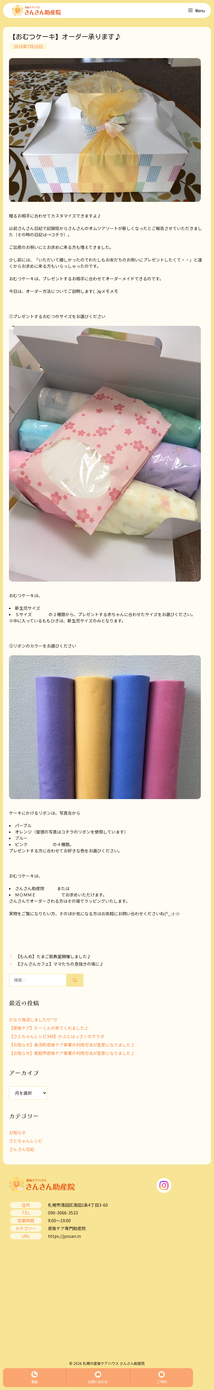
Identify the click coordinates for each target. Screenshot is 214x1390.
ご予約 (162, 1377)
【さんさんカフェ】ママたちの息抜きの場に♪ (60, 964)
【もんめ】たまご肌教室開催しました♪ (53, 956)
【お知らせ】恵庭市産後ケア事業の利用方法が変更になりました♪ (72, 1053)
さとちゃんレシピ (26, 1141)
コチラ (57, 235)
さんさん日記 (21, 1149)
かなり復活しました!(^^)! (33, 1020)
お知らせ (17, 1132)
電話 (34, 1377)
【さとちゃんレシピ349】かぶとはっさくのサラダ (56, 1036)
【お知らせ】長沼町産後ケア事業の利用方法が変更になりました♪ (72, 1045)
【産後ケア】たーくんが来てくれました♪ (49, 1028)
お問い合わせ (98, 1377)
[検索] (75, 980)
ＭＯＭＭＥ (25, 895)
